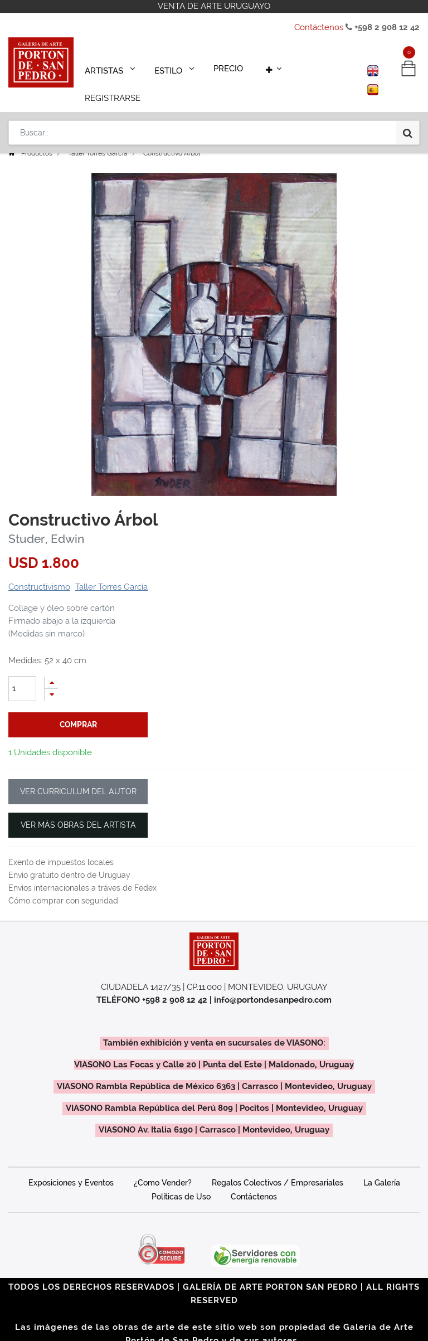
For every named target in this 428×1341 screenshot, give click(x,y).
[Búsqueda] (407, 101)
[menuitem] (223, 68)
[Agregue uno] (51, 667)
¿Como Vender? (163, 1167)
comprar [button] (78, 708)
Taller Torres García (98, 138)
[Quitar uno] (51, 679)
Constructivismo (39, 571)
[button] (263, 68)
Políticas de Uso (181, 1181)
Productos (36, 138)
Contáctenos (318, 27)
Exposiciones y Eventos (71, 1167)
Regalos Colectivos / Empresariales (277, 1167)
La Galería (381, 1167)
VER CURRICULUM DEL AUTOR (78, 775)
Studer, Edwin (46, 523)
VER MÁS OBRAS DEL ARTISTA (78, 809)
